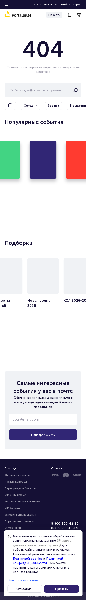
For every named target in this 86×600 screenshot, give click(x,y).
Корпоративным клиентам (22, 501)
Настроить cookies (24, 580)
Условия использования (20, 514)
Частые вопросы (16, 481)
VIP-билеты (12, 508)
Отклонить (24, 589)
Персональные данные (20, 521)
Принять (61, 589)
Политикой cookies (27, 559)
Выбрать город (71, 4)
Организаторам (15, 494)
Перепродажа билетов (20, 488)
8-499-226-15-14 (64, 528)
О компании (13, 527)
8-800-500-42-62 (45, 4)
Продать (54, 14)
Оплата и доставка (18, 475)
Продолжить (43, 435)
